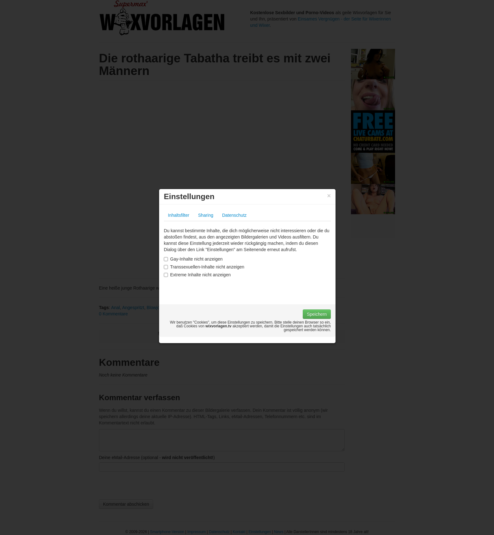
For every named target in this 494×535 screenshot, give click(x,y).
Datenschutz (234, 215)
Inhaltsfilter (178, 215)
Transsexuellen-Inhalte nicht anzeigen (204, 266)
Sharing (205, 215)
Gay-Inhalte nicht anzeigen (193, 259)
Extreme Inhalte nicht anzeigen (197, 274)
